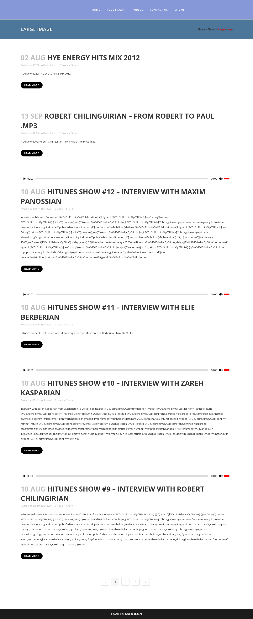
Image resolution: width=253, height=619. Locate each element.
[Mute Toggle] (221, 178)
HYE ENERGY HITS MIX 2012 (93, 57)
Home (201, 29)
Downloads (49, 65)
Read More (31, 85)
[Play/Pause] (25, 178)
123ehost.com (133, 614)
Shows (212, 29)
